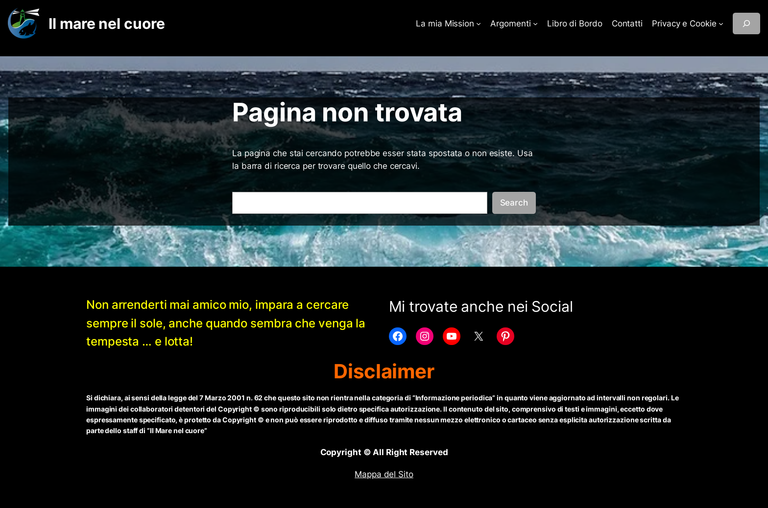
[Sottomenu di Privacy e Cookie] (721, 23)
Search (514, 203)
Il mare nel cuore (106, 23)
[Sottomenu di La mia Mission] (478, 23)
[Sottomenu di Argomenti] (535, 23)
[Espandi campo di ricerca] (746, 23)
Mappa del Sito (384, 474)
